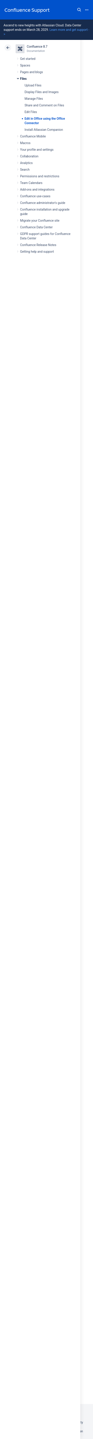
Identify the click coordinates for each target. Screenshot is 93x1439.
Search (79, 9)
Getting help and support (37, 251)
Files (23, 78)
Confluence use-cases (35, 196)
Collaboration (29, 156)
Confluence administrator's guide (42, 203)
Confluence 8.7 (37, 46)
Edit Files (31, 112)
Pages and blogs (31, 72)
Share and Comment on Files (44, 105)
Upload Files (33, 85)
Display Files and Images (42, 92)
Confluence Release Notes (38, 245)
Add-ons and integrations (37, 189)
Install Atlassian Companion (44, 129)
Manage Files (34, 98)
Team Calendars (31, 183)
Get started (27, 59)
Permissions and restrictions (39, 176)
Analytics (26, 163)
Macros (25, 143)
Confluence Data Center (36, 227)
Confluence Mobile (33, 136)
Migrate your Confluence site (39, 220)
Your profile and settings (37, 149)
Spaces (25, 65)
